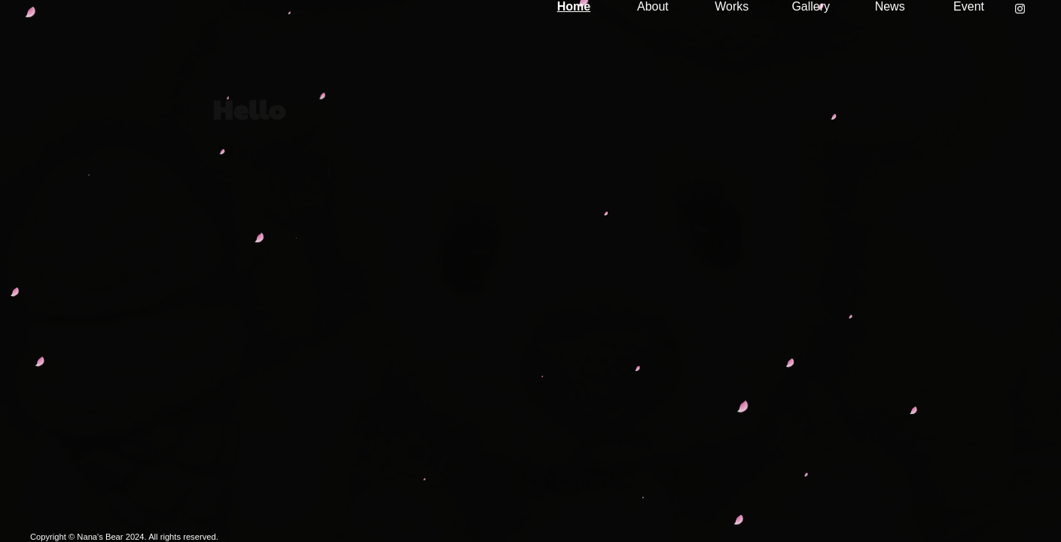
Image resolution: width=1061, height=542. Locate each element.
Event (968, 6)
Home (573, 6)
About (653, 6)
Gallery (810, 6)
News (890, 6)
